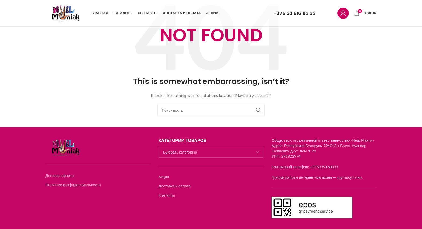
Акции (164, 177)
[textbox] (211, 152)
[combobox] (211, 152)
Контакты (167, 195)
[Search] (211, 110)
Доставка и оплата (175, 186)
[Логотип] (65, 13)
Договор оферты (59, 175)
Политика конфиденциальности (73, 185)
